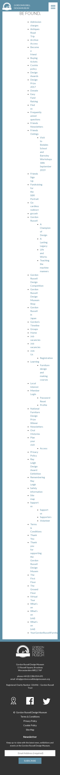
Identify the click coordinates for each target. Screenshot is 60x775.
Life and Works (43, 253)
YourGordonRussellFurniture (45, 632)
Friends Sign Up (34, 177)
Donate (34, 90)
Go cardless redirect (34, 206)
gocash (34, 213)
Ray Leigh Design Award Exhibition (35, 466)
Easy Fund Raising (34, 98)
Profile (43, 404)
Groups (34, 329)
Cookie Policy (30, 725)
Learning (34, 361)
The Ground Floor (34, 589)
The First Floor (33, 578)
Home (33, 332)
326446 (34, 685)
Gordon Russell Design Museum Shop (34, 296)
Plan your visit (32, 441)
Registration (46, 357)
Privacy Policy (30, 721)
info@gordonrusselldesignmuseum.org (33, 679)
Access (43, 448)
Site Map (30, 729)
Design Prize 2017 (34, 83)
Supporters (45, 517)
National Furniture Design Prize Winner (35, 415)
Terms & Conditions (30, 716)
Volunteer (45, 520)
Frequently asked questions (35, 116)
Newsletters (36, 426)
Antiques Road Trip (34, 33)
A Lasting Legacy (43, 242)
